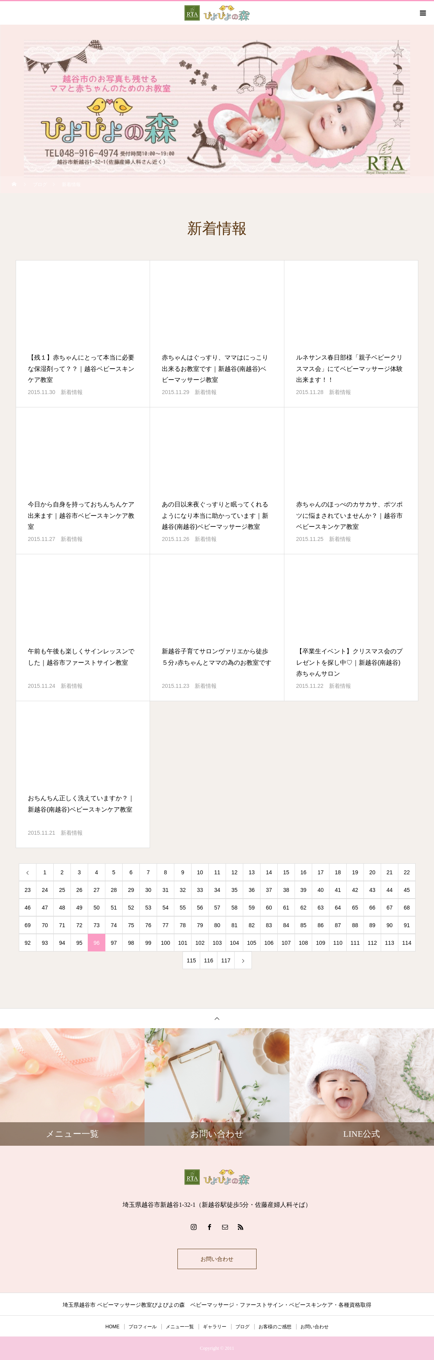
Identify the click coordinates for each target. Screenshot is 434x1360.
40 (321, 890)
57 (217, 907)
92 (28, 943)
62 (303, 907)
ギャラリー (214, 1326)
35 (234, 890)
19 (355, 872)
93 (45, 943)
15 (286, 872)
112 (372, 943)
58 (234, 907)
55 (183, 907)
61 (286, 907)
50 (97, 907)
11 (217, 872)
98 (131, 943)
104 (234, 943)
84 (286, 925)
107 (286, 943)
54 (166, 907)
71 (62, 925)
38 (286, 890)
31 (166, 890)
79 (200, 925)
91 (407, 925)
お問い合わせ (217, 1259)
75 (131, 925)
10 (200, 872)
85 (303, 925)
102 (199, 943)
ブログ (242, 1326)
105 (251, 943)
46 (28, 907)
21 (390, 872)
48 (62, 907)
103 (217, 943)
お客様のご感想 (275, 1326)
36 (252, 890)
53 (148, 907)
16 (303, 872)
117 (225, 960)
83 (269, 925)
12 (234, 872)
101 (182, 943)
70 (45, 925)
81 (234, 925)
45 (407, 890)
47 (45, 907)
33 (200, 890)
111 (355, 943)
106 (268, 943)
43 (372, 890)
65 (355, 907)
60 (269, 907)
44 (390, 890)
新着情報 (72, 392)
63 (321, 907)
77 (166, 925)
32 (183, 890)
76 (148, 925)
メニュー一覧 (180, 1326)
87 (338, 925)
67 (390, 907)
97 (114, 943)
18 (338, 872)
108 (303, 943)
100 (165, 943)
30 (148, 890)
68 (407, 907)
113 (389, 943)
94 (62, 943)
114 (406, 943)
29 (131, 890)
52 (131, 907)
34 (217, 890)
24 (45, 890)
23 (28, 890)
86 (321, 925)
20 (372, 872)
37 (269, 890)
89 (372, 925)
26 (79, 890)
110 (337, 943)
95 (79, 943)
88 (355, 925)
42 (355, 890)
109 (320, 943)
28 (114, 890)
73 (97, 925)
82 (252, 925)
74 (114, 925)
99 (148, 943)
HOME (112, 1326)
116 (208, 960)
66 (372, 907)
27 (97, 890)
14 (269, 872)
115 (191, 960)
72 (79, 925)
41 (338, 890)
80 (217, 925)
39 (303, 890)
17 (321, 872)
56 (200, 907)
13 (252, 872)
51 (114, 907)
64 (338, 907)
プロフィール (142, 1326)
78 (183, 925)
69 (28, 925)
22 (407, 872)
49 (79, 907)
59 (252, 907)
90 (390, 925)
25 (62, 890)
